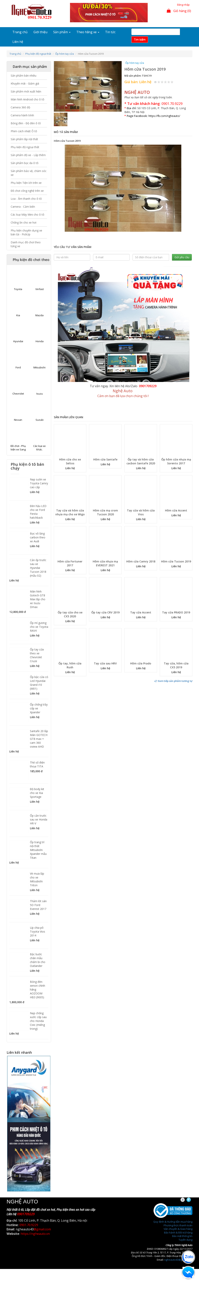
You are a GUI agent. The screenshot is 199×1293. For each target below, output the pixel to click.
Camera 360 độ (20, 107)
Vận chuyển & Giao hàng (178, 1229)
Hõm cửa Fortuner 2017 (70, 563)
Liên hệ (17, 42)
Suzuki (40, 419)
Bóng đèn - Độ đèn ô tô (26, 123)
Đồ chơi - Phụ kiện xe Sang (18, 447)
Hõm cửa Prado (140, 663)
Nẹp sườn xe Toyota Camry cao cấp (39, 483)
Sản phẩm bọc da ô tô (24, 163)
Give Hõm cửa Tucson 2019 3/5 (165, 81)
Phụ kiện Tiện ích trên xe (26, 183)
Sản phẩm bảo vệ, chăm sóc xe (28, 173)
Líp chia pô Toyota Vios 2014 (37, 931)
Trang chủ (20, 32)
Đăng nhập (183, 4)
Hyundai (18, 341)
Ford (18, 367)
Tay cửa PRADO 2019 (176, 612)
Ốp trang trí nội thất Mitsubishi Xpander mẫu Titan (38, 849)
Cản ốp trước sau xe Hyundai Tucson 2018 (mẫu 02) (38, 567)
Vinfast (39, 289)
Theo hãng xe (87, 32)
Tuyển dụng (185, 1239)
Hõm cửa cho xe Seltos (70, 461)
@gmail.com (42, 1229)
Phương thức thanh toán (178, 1225)
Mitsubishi (39, 367)
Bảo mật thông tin (182, 1236)
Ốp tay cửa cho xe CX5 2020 (70, 614)
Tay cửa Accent (140, 612)
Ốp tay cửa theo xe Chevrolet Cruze (37, 655)
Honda (40, 341)
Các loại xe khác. (39, 447)
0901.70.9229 (171, 103)
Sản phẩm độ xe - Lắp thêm (28, 155)
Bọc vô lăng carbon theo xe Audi (37, 537)
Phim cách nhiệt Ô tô (24, 131)
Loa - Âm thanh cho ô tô (26, 198)
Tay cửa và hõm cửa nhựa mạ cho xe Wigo (70, 512)
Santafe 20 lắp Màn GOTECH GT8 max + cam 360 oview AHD (39, 738)
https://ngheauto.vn (35, 1234)
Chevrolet (18, 393)
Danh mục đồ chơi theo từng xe (26, 244)
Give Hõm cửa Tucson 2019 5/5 (172, 81)
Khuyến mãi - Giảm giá (25, 83)
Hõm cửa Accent (176, 510)
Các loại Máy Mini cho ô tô (27, 214)
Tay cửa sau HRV (105, 663)
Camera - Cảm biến (23, 206)
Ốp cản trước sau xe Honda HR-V (38, 819)
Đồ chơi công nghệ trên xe (27, 191)
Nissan (18, 419)
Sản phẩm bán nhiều (23, 75)
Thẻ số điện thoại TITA (37, 764)
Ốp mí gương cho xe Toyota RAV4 (39, 626)
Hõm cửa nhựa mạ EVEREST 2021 (105, 563)
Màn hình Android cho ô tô (27, 99)
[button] (59, 86)
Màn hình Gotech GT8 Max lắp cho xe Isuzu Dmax (37, 599)
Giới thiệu (40, 32)
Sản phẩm (62, 32)
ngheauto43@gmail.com (178, 1259)
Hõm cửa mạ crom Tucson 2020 (105, 512)
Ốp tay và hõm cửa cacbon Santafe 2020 (141, 461)
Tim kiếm (140, 39)
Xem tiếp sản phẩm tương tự (173, 681)
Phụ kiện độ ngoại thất (38, 53)
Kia (18, 315)
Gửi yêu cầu (182, 257)
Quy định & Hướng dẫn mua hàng (172, 1221)
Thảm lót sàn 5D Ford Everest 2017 (38, 905)
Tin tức (110, 32)
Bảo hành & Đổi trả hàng (178, 1232)
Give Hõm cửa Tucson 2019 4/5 (168, 81)
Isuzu (39, 393)
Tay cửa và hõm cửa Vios (141, 512)
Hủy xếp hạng (155, 81)
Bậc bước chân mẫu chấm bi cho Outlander (37, 960)
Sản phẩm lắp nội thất (24, 139)
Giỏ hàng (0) (179, 11)
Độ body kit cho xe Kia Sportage (37, 793)
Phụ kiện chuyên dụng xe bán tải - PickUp (26, 232)
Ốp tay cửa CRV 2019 (105, 612)
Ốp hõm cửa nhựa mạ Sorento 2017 (176, 461)
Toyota (18, 289)
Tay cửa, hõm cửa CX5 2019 (176, 665)
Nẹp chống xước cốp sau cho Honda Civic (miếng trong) (38, 1020)
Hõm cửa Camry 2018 (140, 561)
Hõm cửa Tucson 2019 (176, 561)
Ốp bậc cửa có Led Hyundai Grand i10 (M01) (39, 682)
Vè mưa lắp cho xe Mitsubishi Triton (37, 879)
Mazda (39, 315)
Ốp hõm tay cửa (64, 53)
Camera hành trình (22, 115)
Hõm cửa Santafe (105, 459)
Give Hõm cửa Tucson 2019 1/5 (159, 81)
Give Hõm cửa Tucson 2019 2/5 (162, 81)
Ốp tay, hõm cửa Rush (69, 665)
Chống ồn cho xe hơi (23, 222)
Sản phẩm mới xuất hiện (26, 91)
